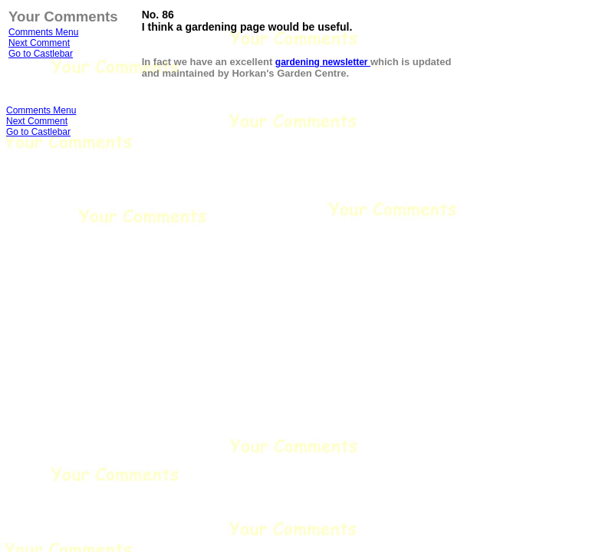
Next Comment (39, 43)
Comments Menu (43, 32)
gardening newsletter (322, 62)
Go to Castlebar (40, 53)
